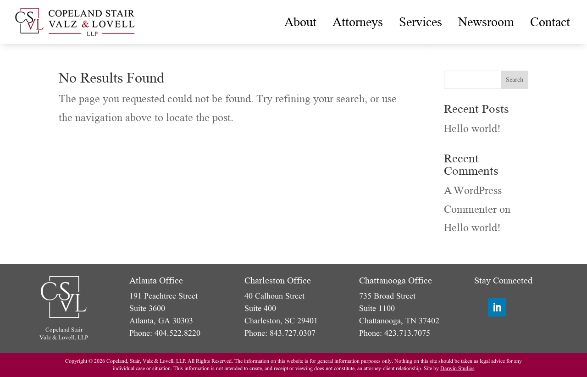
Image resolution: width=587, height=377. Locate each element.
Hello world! (472, 128)
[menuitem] (300, 22)
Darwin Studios (457, 368)
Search (514, 79)
